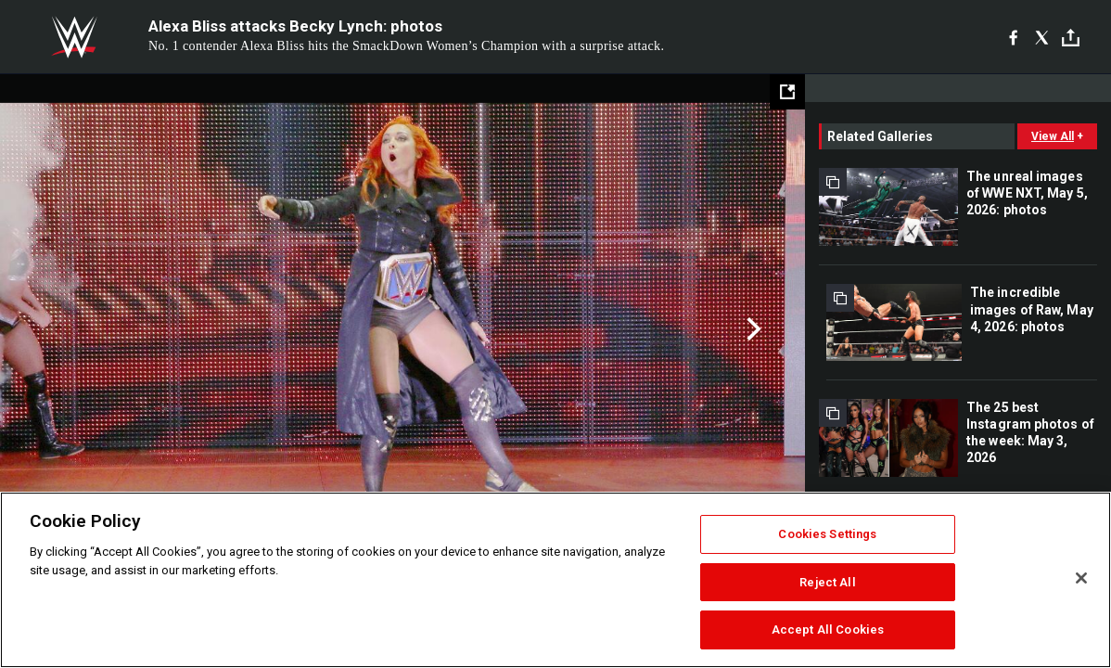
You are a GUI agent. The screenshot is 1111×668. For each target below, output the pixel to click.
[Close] (1081, 578)
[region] (555, 580)
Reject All (827, 582)
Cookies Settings (827, 534)
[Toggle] (1070, 37)
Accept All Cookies (828, 629)
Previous (53, 329)
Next (751, 329)
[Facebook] (1013, 37)
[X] (1042, 37)
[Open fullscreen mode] (787, 91)
